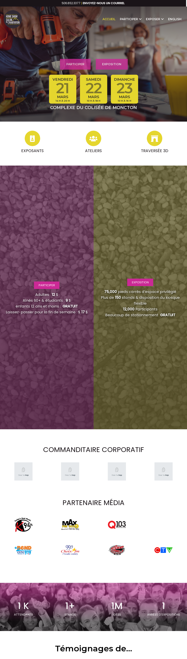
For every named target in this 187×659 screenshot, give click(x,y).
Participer (75, 64)
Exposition (111, 64)
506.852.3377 (71, 3)
